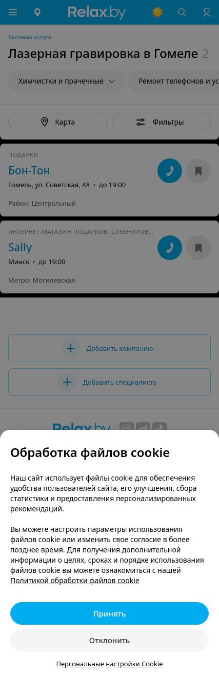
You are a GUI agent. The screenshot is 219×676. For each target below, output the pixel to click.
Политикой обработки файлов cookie (75, 580)
